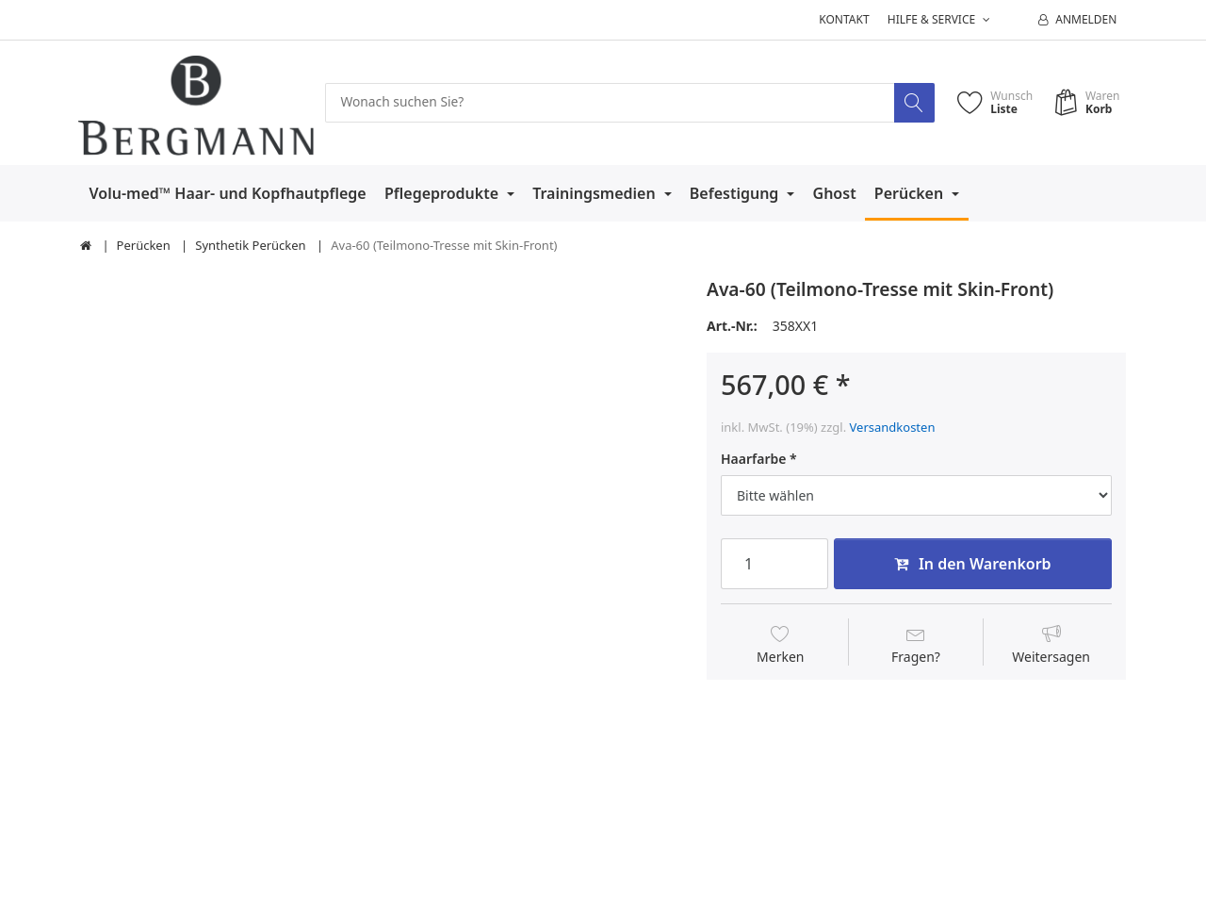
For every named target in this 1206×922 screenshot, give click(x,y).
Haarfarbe (753, 459)
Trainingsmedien (596, 193)
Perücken (911, 193)
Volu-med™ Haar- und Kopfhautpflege (228, 193)
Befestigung (736, 193)
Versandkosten (893, 427)
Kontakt (844, 19)
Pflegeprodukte (443, 193)
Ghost (834, 193)
